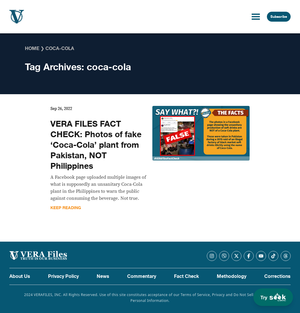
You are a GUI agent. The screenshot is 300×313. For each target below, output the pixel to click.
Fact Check (186, 276)
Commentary (141, 276)
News (103, 276)
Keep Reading (65, 207)
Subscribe (278, 17)
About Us (19, 276)
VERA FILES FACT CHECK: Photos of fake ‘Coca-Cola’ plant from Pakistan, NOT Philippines (96, 145)
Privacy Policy (63, 276)
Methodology (231, 276)
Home (32, 48)
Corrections (277, 276)
